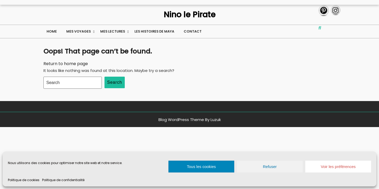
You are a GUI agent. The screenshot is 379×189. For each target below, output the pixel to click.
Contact (193, 31)
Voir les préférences (338, 166)
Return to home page (65, 64)
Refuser (270, 166)
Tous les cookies (201, 166)
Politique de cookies (23, 180)
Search (114, 82)
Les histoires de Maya (154, 31)
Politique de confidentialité (63, 180)
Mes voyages (78, 31)
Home (52, 31)
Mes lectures (112, 31)
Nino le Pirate (190, 14)
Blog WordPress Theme (181, 119)
